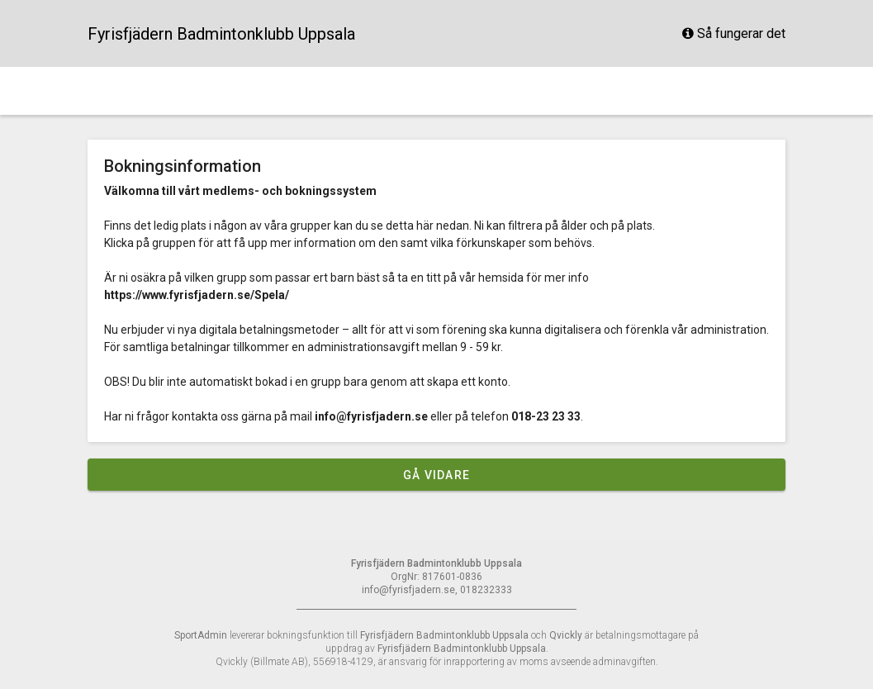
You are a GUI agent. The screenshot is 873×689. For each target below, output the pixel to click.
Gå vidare (436, 475)
